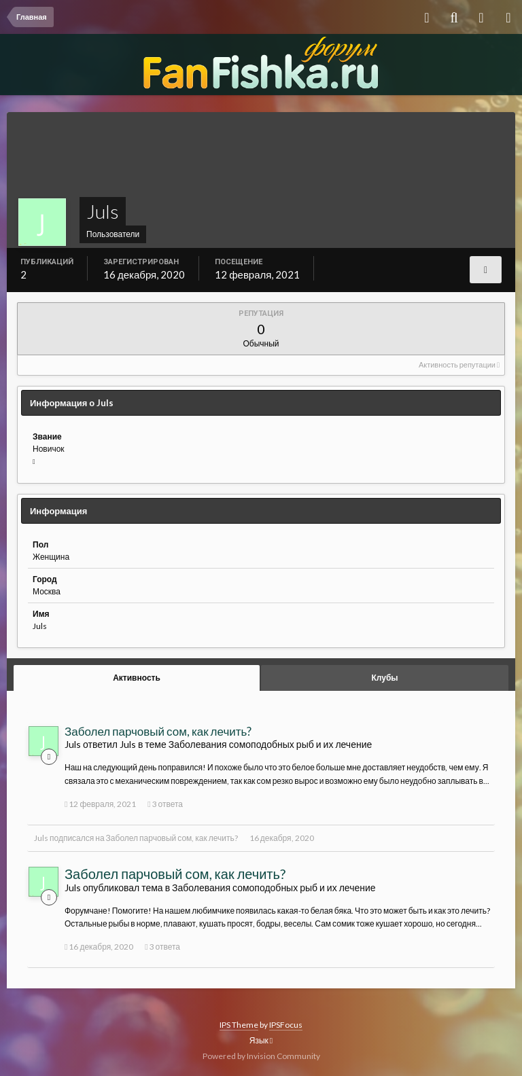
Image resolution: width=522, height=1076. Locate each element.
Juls (41, 838)
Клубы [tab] (384, 677)
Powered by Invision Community (261, 1056)
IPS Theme (239, 1025)
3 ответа (165, 804)
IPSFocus (285, 1025)
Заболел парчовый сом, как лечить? (158, 731)
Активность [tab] (136, 677)
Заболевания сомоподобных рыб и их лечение (270, 744)
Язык (261, 1040)
